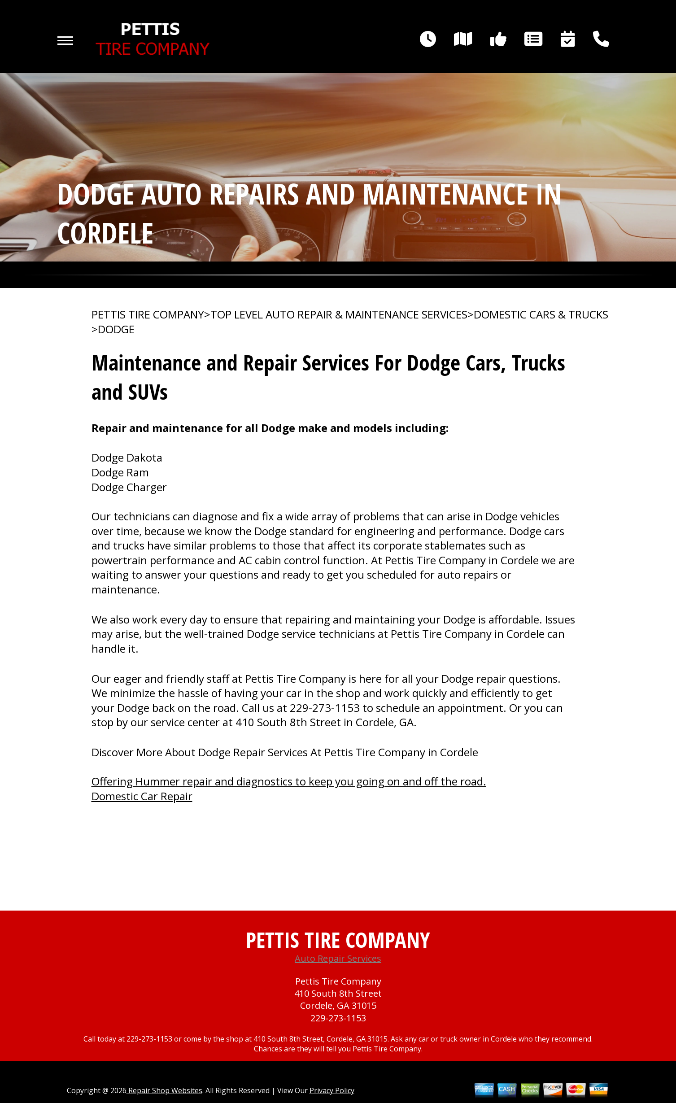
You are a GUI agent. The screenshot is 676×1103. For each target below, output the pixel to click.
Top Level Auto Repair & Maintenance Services (338, 314)
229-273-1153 (325, 707)
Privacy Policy (332, 1090)
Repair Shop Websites (164, 1090)
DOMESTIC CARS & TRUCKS (541, 314)
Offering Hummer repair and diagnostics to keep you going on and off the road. (289, 781)
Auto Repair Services (338, 958)
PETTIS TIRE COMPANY (148, 314)
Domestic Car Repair (142, 796)
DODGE (116, 329)
